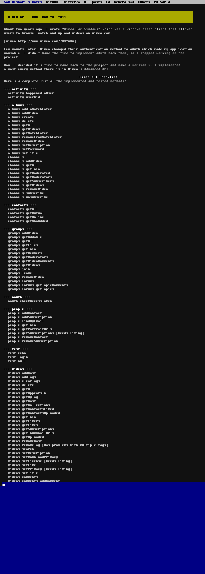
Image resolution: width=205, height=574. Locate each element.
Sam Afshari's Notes (23, 2)
